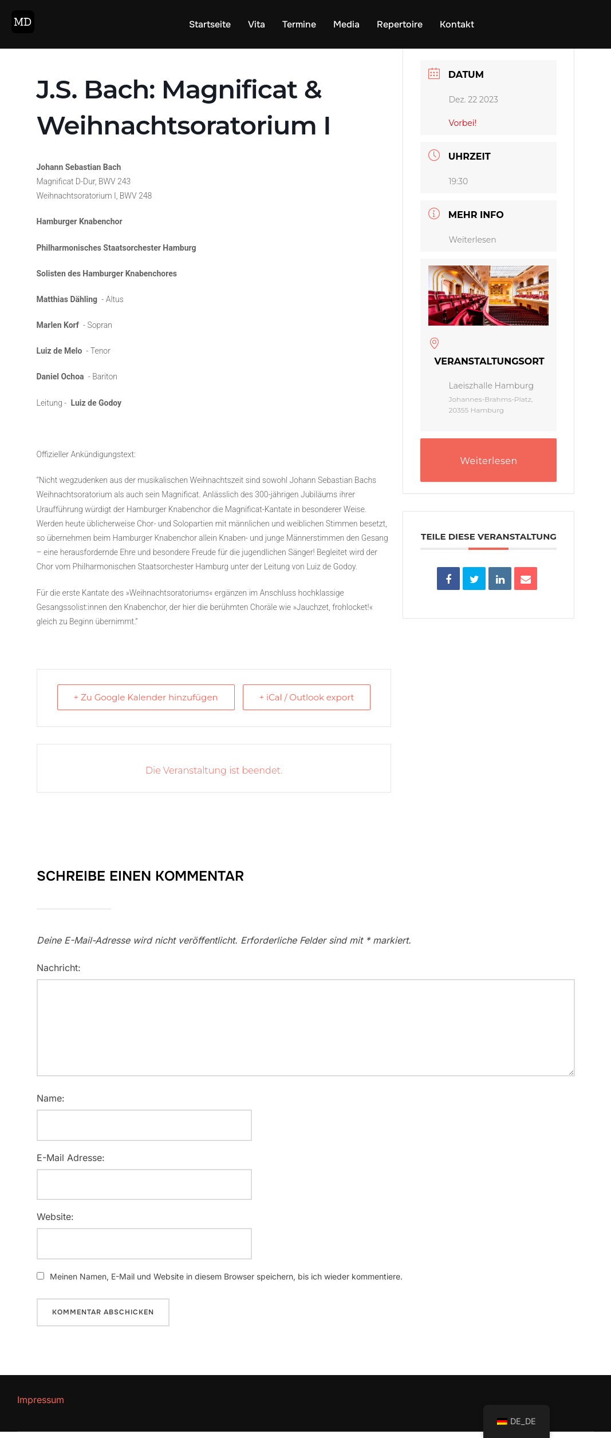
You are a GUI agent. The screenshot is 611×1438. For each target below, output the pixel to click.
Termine (299, 24)
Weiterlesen (472, 246)
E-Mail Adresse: (71, 1164)
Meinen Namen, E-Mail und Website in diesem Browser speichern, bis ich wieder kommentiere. (226, 1283)
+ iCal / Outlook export (306, 703)
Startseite (210, 24)
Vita (256, 24)
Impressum (40, 1406)
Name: (51, 1104)
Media (346, 24)
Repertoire (400, 24)
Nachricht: (59, 974)
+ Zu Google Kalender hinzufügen (146, 703)
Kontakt (457, 24)
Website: (55, 1223)
